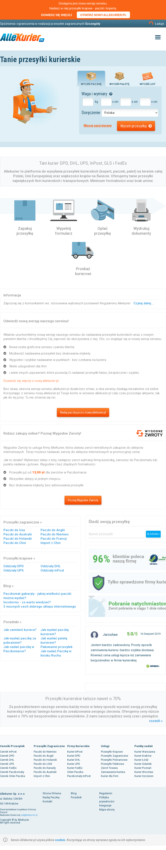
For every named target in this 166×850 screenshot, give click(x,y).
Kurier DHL (73, 759)
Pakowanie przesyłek (57, 647)
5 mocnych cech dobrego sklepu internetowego (39, 606)
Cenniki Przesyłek (12, 746)
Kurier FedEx (74, 767)
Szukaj (153, 534)
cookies (60, 840)
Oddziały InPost (52, 570)
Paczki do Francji (54, 539)
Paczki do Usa (14, 530)
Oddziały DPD (13, 566)
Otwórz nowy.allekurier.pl (103, 15)
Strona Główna (52, 793)
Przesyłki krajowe (17, 558)
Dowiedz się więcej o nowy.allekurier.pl (31, 381)
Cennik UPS (7, 763)
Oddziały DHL (51, 566)
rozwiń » (156, 721)
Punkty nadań (143, 746)
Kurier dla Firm (109, 776)
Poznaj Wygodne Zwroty (83, 500)
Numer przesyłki (101, 534)
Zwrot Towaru (109, 767)
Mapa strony (107, 809)
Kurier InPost (75, 751)
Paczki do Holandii (17, 539)
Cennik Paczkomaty (12, 772)
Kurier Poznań (142, 767)
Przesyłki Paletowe (112, 763)
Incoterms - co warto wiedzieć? (27, 602)
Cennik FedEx (8, 767)
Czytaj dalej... (144, 303)
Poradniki (11, 622)
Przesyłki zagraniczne (21, 522)
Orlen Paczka (75, 772)
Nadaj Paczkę (51, 797)
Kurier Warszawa (144, 751)
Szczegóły (92, 23)
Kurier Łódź (141, 759)
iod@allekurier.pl (29, 815)
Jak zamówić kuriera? (19, 630)
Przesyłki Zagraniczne (49, 746)
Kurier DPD (73, 755)
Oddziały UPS (13, 570)
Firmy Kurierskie (78, 746)
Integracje (105, 805)
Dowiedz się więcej (56, 15)
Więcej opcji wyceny (98, 125)
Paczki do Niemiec (55, 534)
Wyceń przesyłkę (136, 126)
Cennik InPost (8, 751)
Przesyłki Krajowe (112, 751)
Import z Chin (51, 543)
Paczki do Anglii (53, 530)
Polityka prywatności (106, 799)
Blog (7, 586)
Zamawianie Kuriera (113, 772)
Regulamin (105, 793)
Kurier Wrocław (143, 772)
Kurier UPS (73, 763)
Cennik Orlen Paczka (12, 776)
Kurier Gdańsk (143, 763)
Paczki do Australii (17, 534)
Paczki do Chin (14, 543)
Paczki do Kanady (45, 767)
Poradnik (76, 797)
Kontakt (47, 801)
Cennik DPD (7, 755)
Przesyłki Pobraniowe (114, 759)
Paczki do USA (43, 763)
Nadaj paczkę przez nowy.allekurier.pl (83, 412)
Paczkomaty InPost (79, 776)
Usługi (105, 746)
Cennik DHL (7, 759)
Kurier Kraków (142, 755)
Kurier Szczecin (143, 776)
